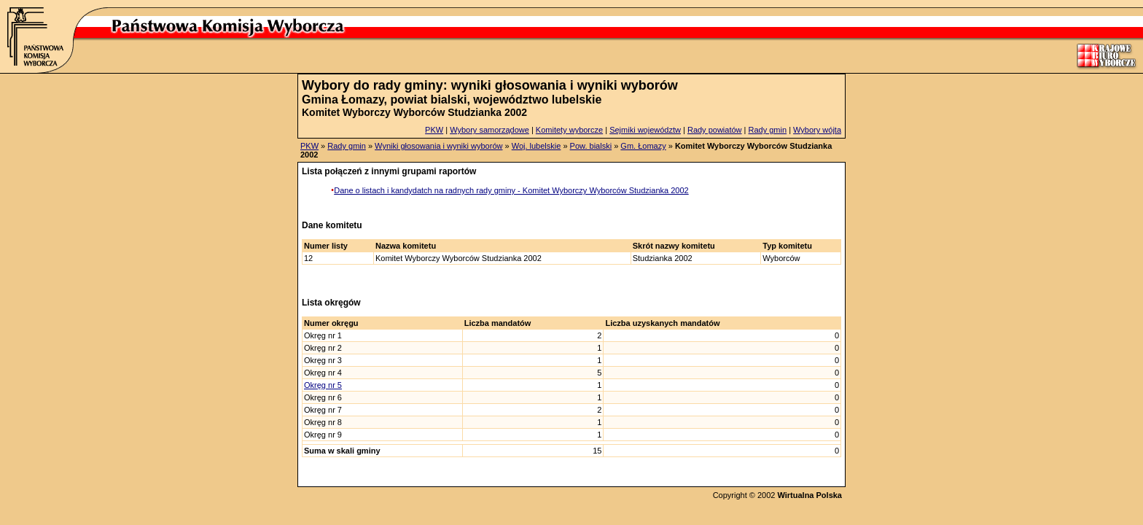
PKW (434, 129)
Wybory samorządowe (489, 129)
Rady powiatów (714, 129)
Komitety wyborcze (569, 129)
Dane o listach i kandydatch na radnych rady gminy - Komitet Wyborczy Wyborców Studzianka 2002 (511, 190)
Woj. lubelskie (536, 145)
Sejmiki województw (645, 129)
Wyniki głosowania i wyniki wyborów (438, 145)
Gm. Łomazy (643, 145)
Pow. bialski (591, 145)
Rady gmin (768, 129)
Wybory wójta (817, 129)
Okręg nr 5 (323, 385)
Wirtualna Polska (809, 495)
